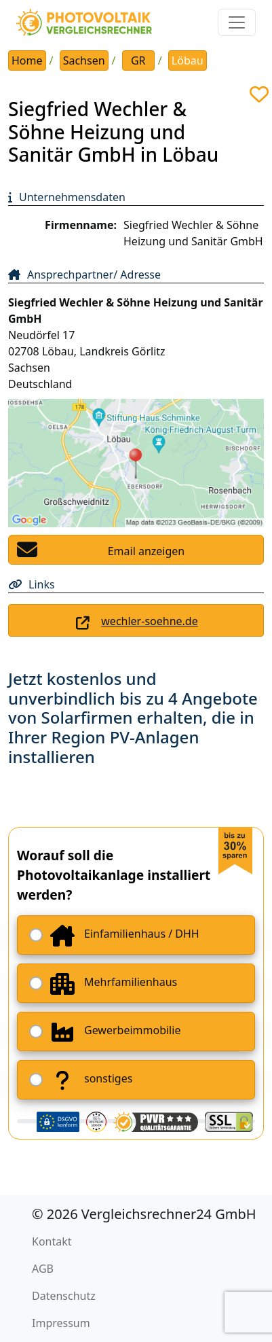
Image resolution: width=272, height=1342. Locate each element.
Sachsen (84, 60)
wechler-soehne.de (149, 621)
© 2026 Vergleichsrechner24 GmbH (144, 1214)
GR (138, 60)
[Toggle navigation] (237, 22)
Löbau (187, 60)
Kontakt (52, 1241)
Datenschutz (64, 1295)
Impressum (61, 1322)
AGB (43, 1268)
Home (27, 60)
